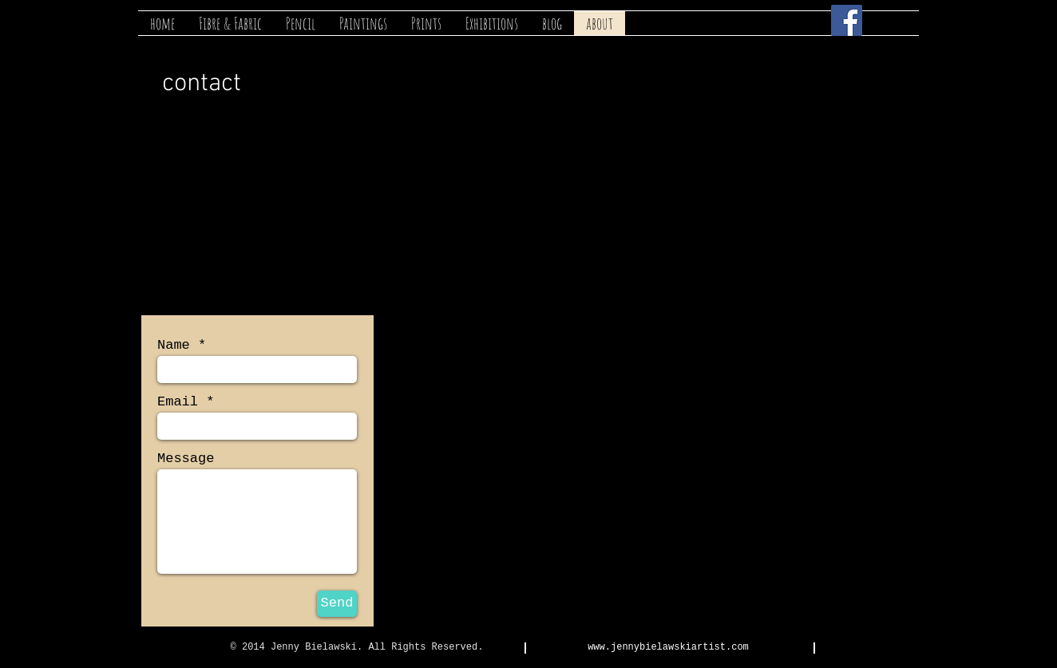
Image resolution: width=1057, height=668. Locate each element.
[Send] (337, 604)
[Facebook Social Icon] (846, 20)
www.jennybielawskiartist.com (668, 647)
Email (177, 402)
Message (185, 458)
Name (173, 345)
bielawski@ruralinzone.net (245, 240)
